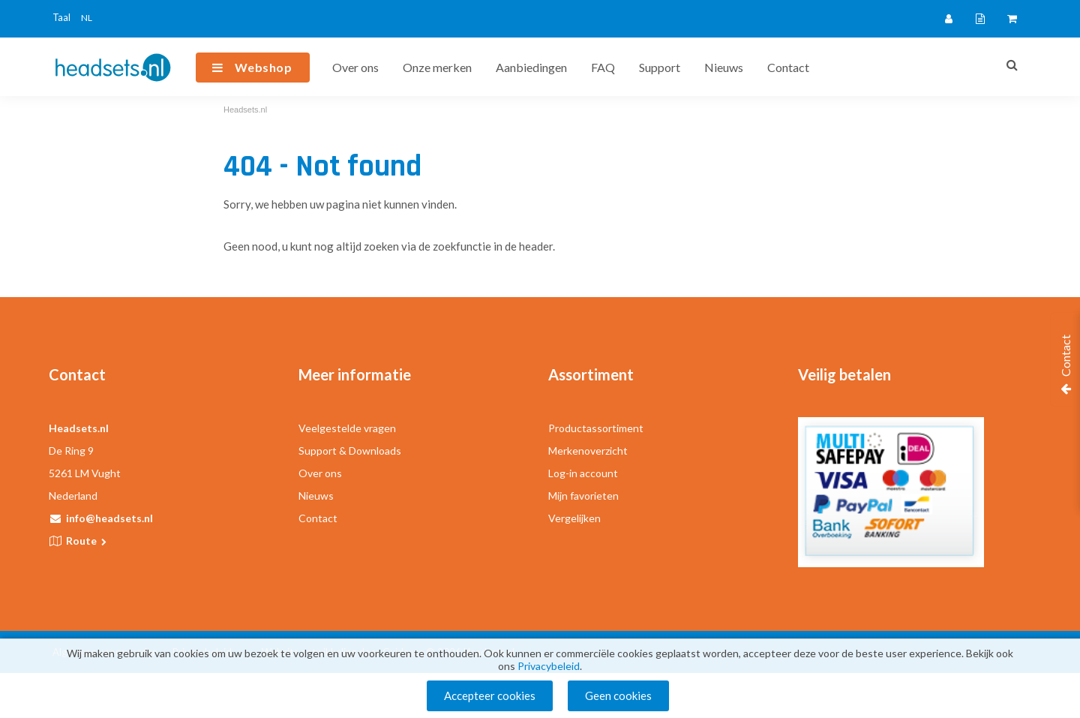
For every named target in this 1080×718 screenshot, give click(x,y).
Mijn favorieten (583, 495)
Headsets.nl (245, 109)
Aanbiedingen (531, 67)
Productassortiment (596, 428)
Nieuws (723, 67)
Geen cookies (618, 695)
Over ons (355, 67)
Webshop (263, 67)
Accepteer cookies (490, 695)
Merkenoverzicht (588, 450)
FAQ (603, 67)
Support (659, 67)
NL (86, 17)
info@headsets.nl (109, 518)
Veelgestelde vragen (347, 428)
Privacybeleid (549, 665)
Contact (788, 67)
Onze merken (437, 67)
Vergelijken (574, 518)
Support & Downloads (349, 450)
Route (87, 540)
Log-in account (583, 473)
